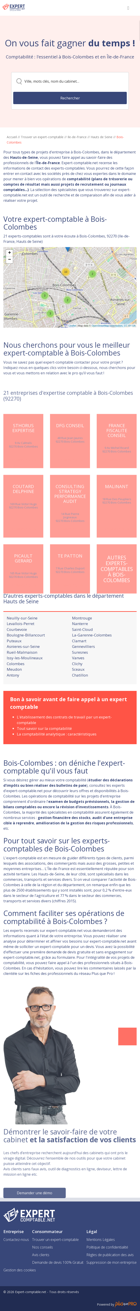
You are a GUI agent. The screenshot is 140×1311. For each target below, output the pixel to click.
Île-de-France (48, 162)
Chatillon (80, 693)
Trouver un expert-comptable (42, 137)
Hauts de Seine (101, 137)
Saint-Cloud (82, 648)
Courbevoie (17, 648)
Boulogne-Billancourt (26, 654)
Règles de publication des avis (110, 1254)
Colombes (15, 682)
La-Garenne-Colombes (92, 654)
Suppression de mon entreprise (111, 1262)
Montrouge (82, 636)
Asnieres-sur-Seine (23, 665)
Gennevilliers (83, 665)
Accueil (12, 137)
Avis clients (40, 1254)
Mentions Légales (100, 1239)
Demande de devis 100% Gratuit (57, 1262)
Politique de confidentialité (107, 1247)
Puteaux (14, 659)
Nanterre (80, 642)
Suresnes (80, 671)
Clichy (77, 682)
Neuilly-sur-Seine (22, 636)
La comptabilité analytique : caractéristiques (56, 753)
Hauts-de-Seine (24, 157)
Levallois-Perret (20, 642)
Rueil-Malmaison (22, 671)
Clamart (79, 659)
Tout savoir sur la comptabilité (44, 747)
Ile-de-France (77, 137)
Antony (13, 693)
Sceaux (78, 688)
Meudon (14, 688)
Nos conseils (42, 1247)
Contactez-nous (16, 1239)
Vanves (78, 676)
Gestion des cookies (19, 1270)
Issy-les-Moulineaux (25, 676)
